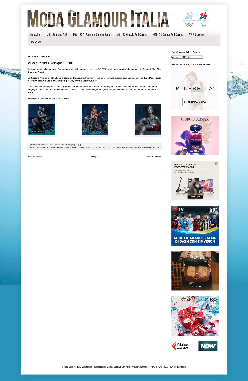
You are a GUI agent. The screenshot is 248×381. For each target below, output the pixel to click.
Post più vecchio (154, 157)
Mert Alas (137, 147)
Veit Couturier (147, 147)
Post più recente (35, 157)
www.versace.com (61, 98)
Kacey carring (107, 147)
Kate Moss (117, 147)
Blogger (182, 367)
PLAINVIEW (163, 367)
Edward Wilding (84, 147)
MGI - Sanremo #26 (56, 34)
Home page (95, 157)
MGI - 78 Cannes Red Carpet (168, 34)
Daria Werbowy (57, 147)
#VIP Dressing (196, 34)
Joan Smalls (96, 147)
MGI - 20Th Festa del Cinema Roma (91, 34)
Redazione (36, 42)
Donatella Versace (71, 147)
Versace (156, 147)
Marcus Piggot (127, 147)
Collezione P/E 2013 (42, 147)
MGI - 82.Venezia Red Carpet (131, 34)
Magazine (35, 34)
